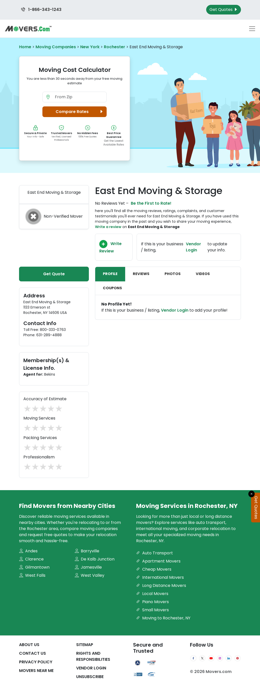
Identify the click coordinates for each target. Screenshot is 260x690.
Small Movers (152, 610)
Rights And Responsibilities (93, 656)
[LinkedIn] (228, 658)
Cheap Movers (153, 569)
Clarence (31, 559)
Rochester (114, 47)
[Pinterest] (237, 658)
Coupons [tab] (112, 288)
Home (25, 47)
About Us (29, 645)
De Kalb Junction (95, 559)
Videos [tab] (203, 273)
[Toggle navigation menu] (252, 29)
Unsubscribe (90, 677)
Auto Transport (154, 553)
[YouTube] (211, 658)
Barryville (87, 551)
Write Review (110, 247)
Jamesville (88, 567)
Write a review (108, 226)
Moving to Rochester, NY (163, 618)
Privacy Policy (35, 662)
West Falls (32, 575)
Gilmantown (34, 567)
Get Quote (54, 274)
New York (90, 47)
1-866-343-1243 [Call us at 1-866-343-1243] (41, 9)
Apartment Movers (158, 561)
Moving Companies (56, 47)
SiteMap (84, 645)
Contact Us (32, 653)
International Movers (160, 577)
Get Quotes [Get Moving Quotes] (223, 9)
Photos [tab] (173, 273)
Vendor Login (193, 247)
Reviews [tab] (141, 273)
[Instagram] (220, 658)
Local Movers (152, 594)
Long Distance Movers (161, 585)
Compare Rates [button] (80, 112)
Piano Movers (152, 602)
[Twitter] (202, 658)
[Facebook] (193, 658)
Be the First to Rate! (151, 203)
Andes (28, 551)
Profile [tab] (110, 273)
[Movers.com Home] (28, 29)
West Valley (89, 575)
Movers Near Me (36, 670)
